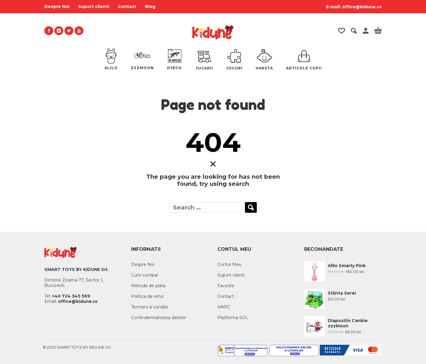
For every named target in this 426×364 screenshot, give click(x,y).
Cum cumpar (144, 275)
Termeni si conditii (149, 307)
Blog (150, 6)
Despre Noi (57, 6)
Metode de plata (148, 285)
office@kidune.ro (362, 6)
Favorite (225, 285)
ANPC (223, 307)
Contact (127, 6)
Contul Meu (229, 264)
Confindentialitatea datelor (158, 317)
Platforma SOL (232, 317)
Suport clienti (93, 6)
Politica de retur (147, 296)
